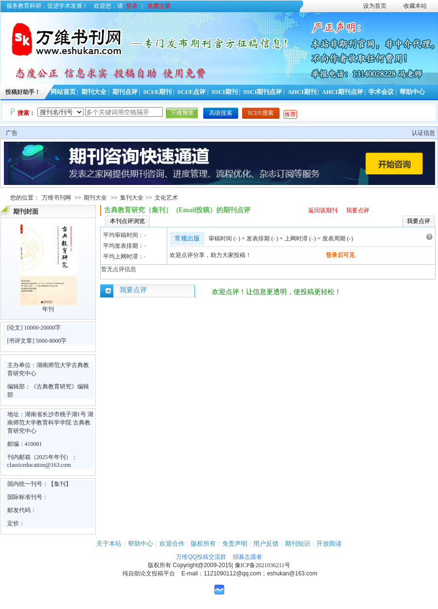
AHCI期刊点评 (342, 92)
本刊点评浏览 (127, 221)
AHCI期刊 (302, 92)
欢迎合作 (172, 543)
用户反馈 (266, 543)
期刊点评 (125, 92)
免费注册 (159, 5)
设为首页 (374, 5)
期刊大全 (93, 92)
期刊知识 (297, 543)
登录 (132, 5)
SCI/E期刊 (157, 92)
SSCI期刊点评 (262, 92)
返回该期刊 (322, 210)
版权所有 (203, 543)
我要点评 (357, 210)
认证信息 (423, 132)
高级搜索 (220, 113)
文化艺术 (166, 197)
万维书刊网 (56, 197)
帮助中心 (412, 92)
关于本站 (109, 543)
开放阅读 (329, 543)
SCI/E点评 (191, 92)
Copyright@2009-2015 (202, 565)
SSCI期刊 (224, 92)
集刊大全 (131, 197)
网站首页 (63, 92)
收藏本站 (415, 5)
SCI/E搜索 (261, 113)
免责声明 (234, 543)
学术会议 (381, 92)
